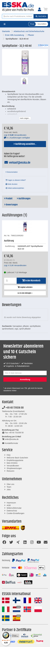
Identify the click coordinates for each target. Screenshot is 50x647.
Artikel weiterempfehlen (15, 188)
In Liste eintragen (25, 293)
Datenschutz (12, 511)
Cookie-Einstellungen (15, 513)
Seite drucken (11, 184)
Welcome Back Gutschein (17, 458)
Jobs (9, 489)
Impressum (11, 503)
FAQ (8, 455)
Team (9, 487)
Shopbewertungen (14, 468)
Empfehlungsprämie (15, 460)
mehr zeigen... (25, 118)
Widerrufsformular (14, 508)
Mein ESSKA (12, 463)
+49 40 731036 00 (13, 407)
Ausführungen (23, 198)
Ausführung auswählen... (25, 144)
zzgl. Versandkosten (15, 135)
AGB (9, 505)
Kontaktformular (10, 443)
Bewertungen (11, 205)
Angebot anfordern (25, 287)
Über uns (10, 484)
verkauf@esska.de (17, 162)
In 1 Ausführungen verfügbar (17, 138)
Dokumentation (12, 172)
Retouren (10, 471)
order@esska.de (10, 439)
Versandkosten (13, 466)
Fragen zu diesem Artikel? (16, 180)
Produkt (8, 198)
